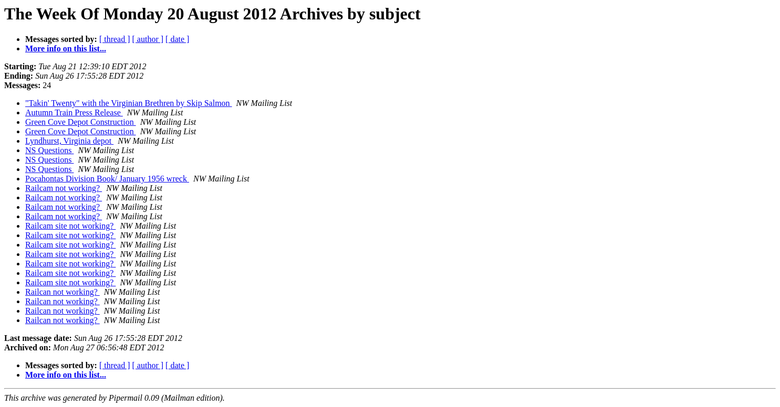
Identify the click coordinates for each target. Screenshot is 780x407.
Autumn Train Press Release (74, 112)
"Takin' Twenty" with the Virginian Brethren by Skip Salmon (128, 103)
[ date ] (177, 39)
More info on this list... (65, 48)
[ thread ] (114, 39)
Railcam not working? (63, 188)
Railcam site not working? (70, 225)
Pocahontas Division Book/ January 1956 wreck (107, 178)
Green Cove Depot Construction (80, 121)
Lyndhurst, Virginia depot (69, 140)
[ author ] (148, 39)
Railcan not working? (62, 291)
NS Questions (49, 150)
